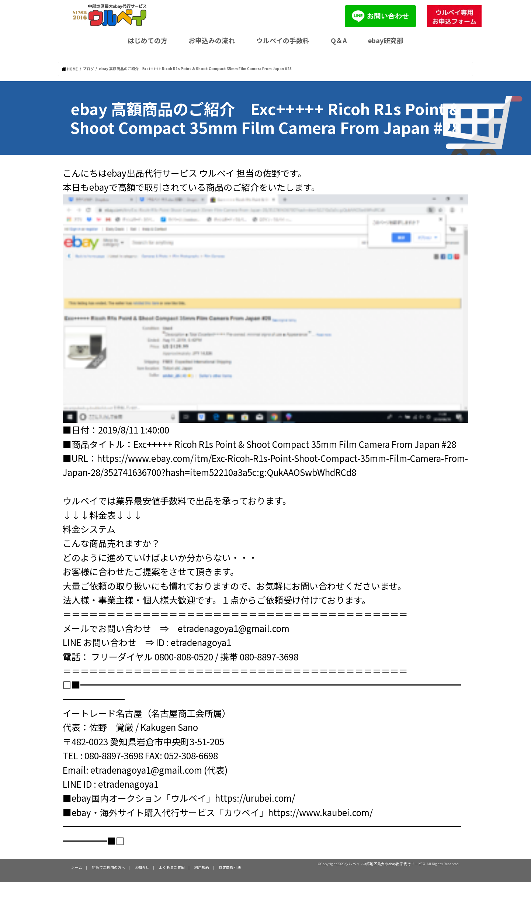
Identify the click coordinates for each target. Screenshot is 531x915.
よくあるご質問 (172, 867)
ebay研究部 (385, 40)
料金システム (89, 528)
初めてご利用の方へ (108, 867)
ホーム (76, 867)
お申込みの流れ (211, 40)
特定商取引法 (230, 867)
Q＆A (339, 40)
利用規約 (201, 867)
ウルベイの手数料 (282, 40)
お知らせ (142, 867)
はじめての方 (147, 40)
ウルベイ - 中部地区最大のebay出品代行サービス (385, 863)
